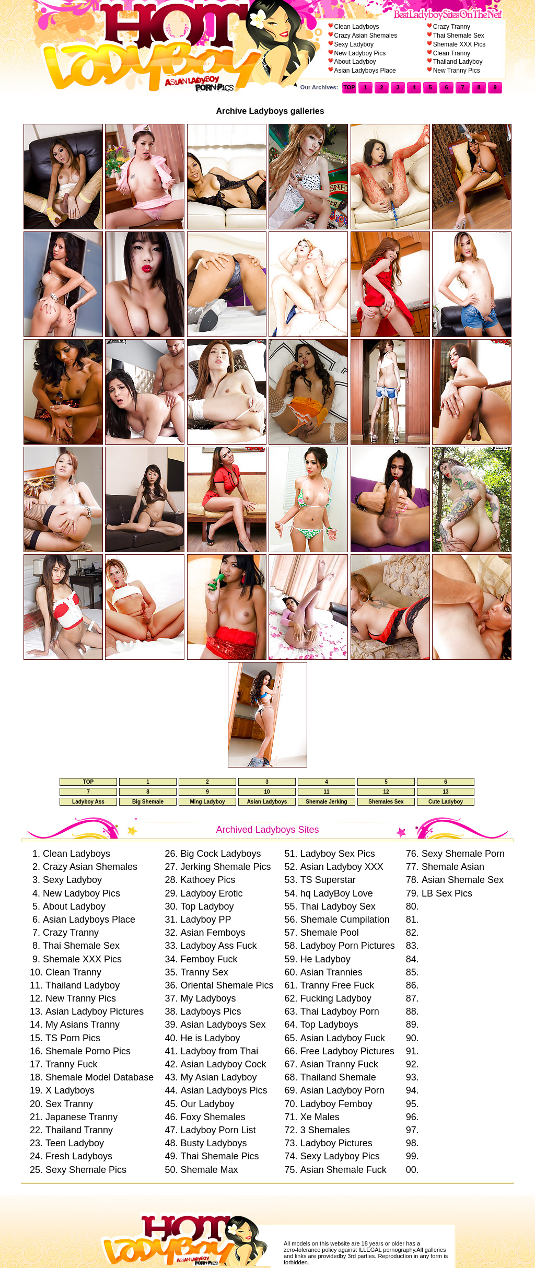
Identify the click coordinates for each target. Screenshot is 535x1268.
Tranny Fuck (71, 1064)
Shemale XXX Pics (459, 44)
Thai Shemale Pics (219, 1156)
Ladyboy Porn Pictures (347, 945)
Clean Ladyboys (356, 26)
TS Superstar (328, 880)
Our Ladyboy (207, 1104)
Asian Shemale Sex (463, 880)
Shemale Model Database (99, 1077)
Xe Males (320, 1117)
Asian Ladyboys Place (365, 70)
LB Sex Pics (447, 893)
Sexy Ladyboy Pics (340, 1156)
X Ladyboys (70, 1090)
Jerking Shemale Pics (225, 867)
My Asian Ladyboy (218, 1077)
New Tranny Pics (456, 70)
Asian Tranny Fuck (339, 1064)
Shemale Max (209, 1170)
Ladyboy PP (205, 919)
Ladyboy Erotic (211, 893)
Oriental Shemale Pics (226, 985)
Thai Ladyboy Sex (338, 906)
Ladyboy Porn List (217, 1130)
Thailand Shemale (338, 1077)
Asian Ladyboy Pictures (94, 1011)
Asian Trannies (331, 972)
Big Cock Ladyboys (220, 853)
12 (386, 792)
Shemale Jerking (326, 802)
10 (267, 792)
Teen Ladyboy (74, 1143)
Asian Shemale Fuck (343, 1170)
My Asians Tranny (82, 1024)
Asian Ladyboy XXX (341, 867)
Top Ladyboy (207, 906)
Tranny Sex (204, 972)
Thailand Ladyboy (458, 61)
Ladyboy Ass (88, 802)
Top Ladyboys (329, 1024)
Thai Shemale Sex (458, 35)
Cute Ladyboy (445, 802)
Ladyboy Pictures (336, 1143)
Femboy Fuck (208, 959)
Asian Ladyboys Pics (223, 1090)
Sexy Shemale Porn (463, 853)
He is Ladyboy (210, 1038)
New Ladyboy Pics (360, 53)
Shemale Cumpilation (345, 919)
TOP (349, 87)
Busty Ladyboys (213, 1143)
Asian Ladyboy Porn (342, 1090)
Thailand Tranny (79, 1130)
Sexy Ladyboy (354, 44)
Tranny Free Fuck (337, 985)
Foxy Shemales (212, 1117)
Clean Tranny (451, 53)
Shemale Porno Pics (88, 1051)
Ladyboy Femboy (336, 1104)
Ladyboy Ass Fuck (218, 945)
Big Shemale (148, 802)
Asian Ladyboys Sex (222, 1024)
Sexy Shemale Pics (85, 1170)
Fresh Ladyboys (78, 1156)
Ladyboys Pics (210, 1011)
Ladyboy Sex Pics (337, 853)
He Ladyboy (325, 959)
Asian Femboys (212, 932)
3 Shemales (325, 1130)
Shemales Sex (385, 802)
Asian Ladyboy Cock (223, 1064)
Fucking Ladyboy (335, 998)
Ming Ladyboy (207, 802)
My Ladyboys (208, 998)
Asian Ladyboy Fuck (342, 1038)
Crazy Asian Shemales (366, 35)
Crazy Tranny (451, 26)
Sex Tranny (69, 1104)
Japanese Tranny (81, 1117)
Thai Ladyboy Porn (339, 1011)
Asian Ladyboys (267, 802)
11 (326, 792)
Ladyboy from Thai (219, 1051)
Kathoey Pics (207, 880)
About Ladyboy (355, 61)
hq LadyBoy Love (336, 893)
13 (445, 792)
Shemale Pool (329, 932)
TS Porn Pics (72, 1038)
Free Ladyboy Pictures (347, 1051)
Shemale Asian (453, 867)
